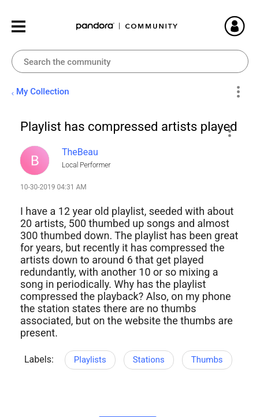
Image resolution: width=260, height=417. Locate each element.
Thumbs (207, 359)
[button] (229, 131)
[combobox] (130, 61)
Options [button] (237, 92)
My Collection (42, 91)
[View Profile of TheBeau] (80, 152)
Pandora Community (127, 26)
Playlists (90, 359)
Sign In (248, 26)
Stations (149, 359)
